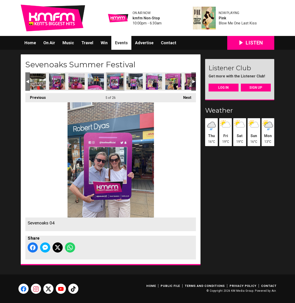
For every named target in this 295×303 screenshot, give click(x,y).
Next (185, 96)
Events (121, 42)
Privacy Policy (243, 286)
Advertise (144, 42)
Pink (222, 18)
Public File (170, 286)
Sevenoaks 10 (76, 82)
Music (68, 42)
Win (104, 42)
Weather (219, 110)
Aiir (273, 290)
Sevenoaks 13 (96, 82)
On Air (49, 42)
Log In (223, 87)
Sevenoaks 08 (57, 82)
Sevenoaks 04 (115, 82)
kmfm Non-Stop (146, 18)
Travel (87, 42)
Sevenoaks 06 (154, 82)
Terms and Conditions (205, 286)
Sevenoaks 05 (135, 82)
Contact (168, 42)
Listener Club (230, 68)
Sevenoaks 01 (38, 82)
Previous (35, 96)
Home (30, 42)
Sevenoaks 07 (173, 82)
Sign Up (255, 87)
